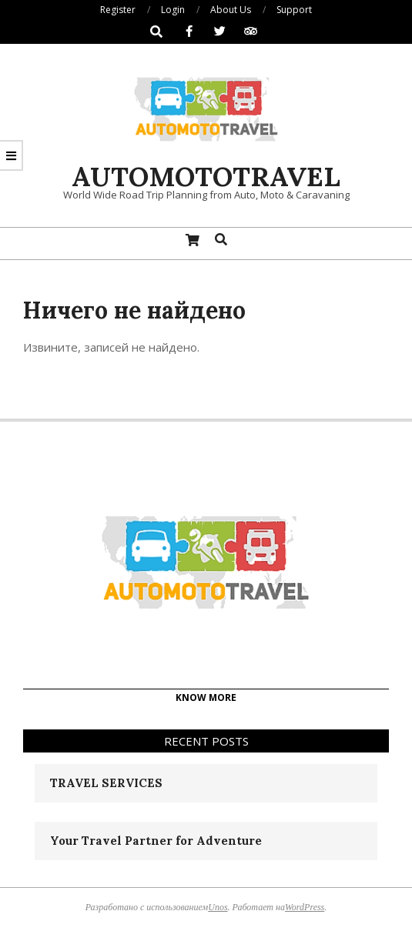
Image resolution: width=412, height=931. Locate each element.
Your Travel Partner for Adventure (156, 840)
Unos (217, 907)
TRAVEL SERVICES (106, 783)
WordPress (304, 907)
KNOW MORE (206, 697)
